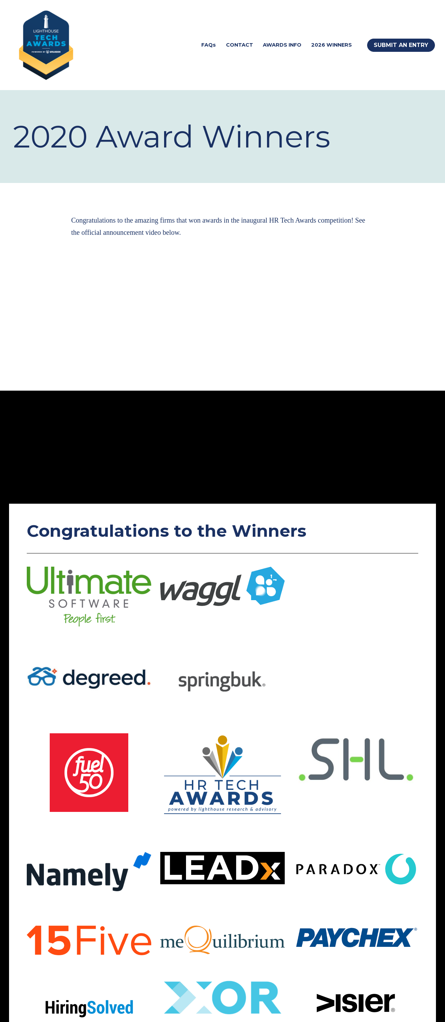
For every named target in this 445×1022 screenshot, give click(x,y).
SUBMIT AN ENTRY (401, 45)
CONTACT (239, 45)
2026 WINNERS (331, 45)
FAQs (208, 45)
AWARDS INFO (282, 45)
